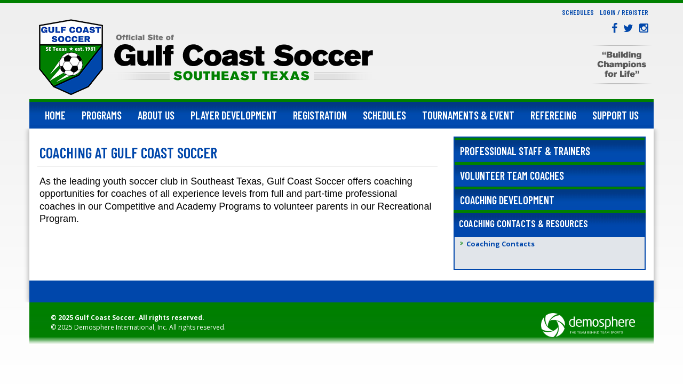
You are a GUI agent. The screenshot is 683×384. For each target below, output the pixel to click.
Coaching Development (507, 200)
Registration (320, 115)
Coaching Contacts (500, 244)
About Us (156, 115)
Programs (102, 115)
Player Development (233, 115)
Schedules (578, 12)
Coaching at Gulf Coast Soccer (128, 152)
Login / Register (624, 12)
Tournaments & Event (468, 115)
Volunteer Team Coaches (512, 175)
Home (55, 115)
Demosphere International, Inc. (121, 327)
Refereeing (553, 115)
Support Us (615, 115)
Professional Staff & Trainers (525, 151)
